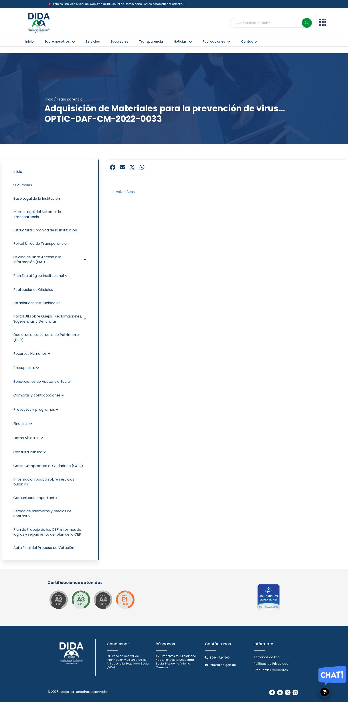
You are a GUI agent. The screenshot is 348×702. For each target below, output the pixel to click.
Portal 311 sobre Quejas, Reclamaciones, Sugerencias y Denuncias (49, 319)
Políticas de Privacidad (271, 663)
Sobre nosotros (59, 41)
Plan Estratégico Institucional (40, 275)
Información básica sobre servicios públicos (43, 482)
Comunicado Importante (35, 497)
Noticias (183, 41)
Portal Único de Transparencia (40, 243)
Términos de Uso (267, 657)
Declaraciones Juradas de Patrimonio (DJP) (46, 337)
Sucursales (119, 41)
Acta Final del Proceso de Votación (43, 547)
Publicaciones (216, 41)
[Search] (307, 23)
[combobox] (271, 23)
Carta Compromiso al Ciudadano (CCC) (48, 465)
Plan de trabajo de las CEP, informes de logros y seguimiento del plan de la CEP (47, 532)
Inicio (29, 41)
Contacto (249, 41)
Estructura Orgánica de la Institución (45, 230)
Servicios (93, 41)
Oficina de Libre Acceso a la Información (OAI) (49, 259)
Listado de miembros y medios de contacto (42, 514)
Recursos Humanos (31, 353)
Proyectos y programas (35, 409)
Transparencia (151, 41)
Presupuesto (26, 367)
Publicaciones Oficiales (33, 289)
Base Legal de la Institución (36, 198)
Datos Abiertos (28, 437)
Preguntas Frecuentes (271, 670)
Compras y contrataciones (38, 395)
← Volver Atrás (123, 192)
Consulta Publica (29, 452)
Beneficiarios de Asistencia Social (42, 381)
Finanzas (22, 423)
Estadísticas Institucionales (36, 303)
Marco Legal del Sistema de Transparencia (37, 214)
